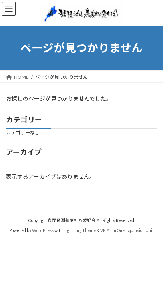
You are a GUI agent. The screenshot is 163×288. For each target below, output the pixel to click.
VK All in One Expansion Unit (127, 230)
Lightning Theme (80, 230)
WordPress (43, 230)
